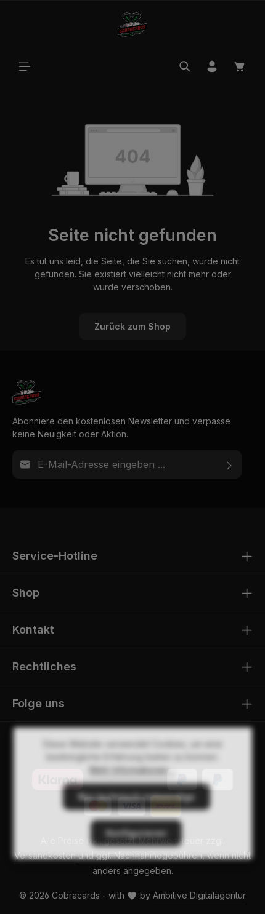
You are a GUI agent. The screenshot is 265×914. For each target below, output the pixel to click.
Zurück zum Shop (132, 326)
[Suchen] (185, 66)
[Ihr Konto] (212, 66)
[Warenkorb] (240, 66)
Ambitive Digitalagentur (199, 895)
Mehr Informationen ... (132, 795)
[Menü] (24, 66)
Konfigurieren (136, 858)
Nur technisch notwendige (136, 822)
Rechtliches (44, 666)
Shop (25, 592)
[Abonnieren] (230, 464)
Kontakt (33, 629)
